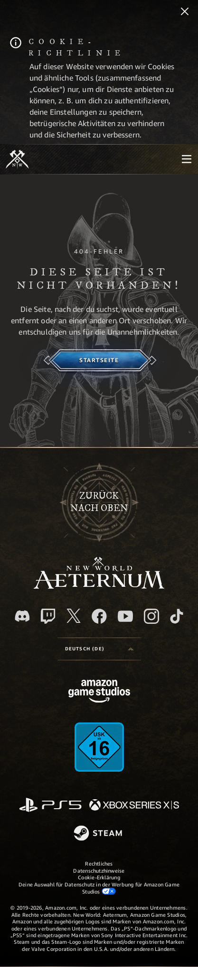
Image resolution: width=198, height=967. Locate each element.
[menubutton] (186, 159)
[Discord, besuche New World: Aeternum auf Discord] (22, 616)
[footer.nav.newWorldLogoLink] (99, 586)
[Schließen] (185, 12)
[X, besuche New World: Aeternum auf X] (73, 616)
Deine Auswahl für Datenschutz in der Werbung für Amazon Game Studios (99, 887)
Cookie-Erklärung (99, 877)
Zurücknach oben (99, 502)
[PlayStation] (50, 805)
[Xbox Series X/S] (134, 805)
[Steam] (99, 833)
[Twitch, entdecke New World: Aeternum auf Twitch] (48, 616)
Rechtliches (99, 863)
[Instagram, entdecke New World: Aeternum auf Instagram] (151, 616)
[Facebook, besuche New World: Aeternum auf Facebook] (99, 616)
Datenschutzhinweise (98, 870)
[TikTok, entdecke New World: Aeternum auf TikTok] (176, 616)
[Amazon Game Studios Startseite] (99, 692)
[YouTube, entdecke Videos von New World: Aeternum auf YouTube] (125, 616)
